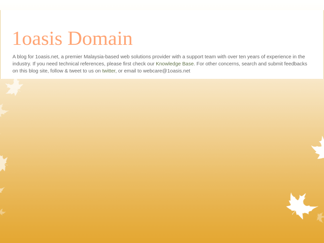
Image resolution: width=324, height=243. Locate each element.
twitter (108, 70)
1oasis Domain (72, 38)
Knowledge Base (175, 63)
